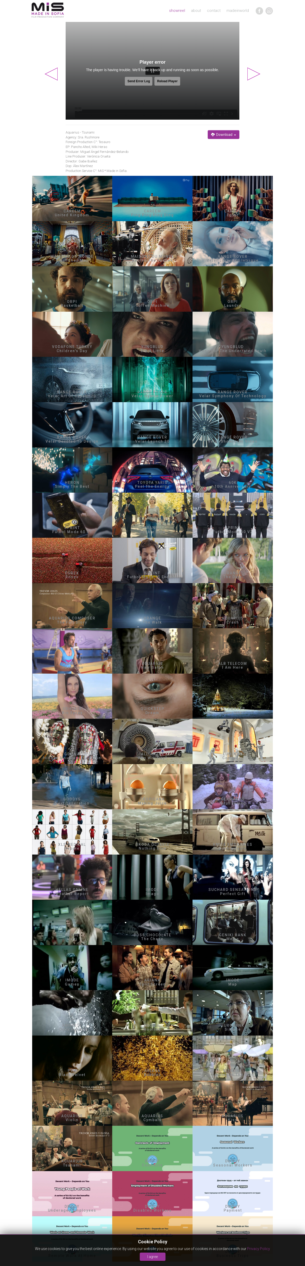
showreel (177, 10)
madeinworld (237, 10)
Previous (51, 74)
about (196, 10)
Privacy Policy (258, 1249)
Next (253, 74)
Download (223, 135)
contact (214, 10)
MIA (48, 10)
